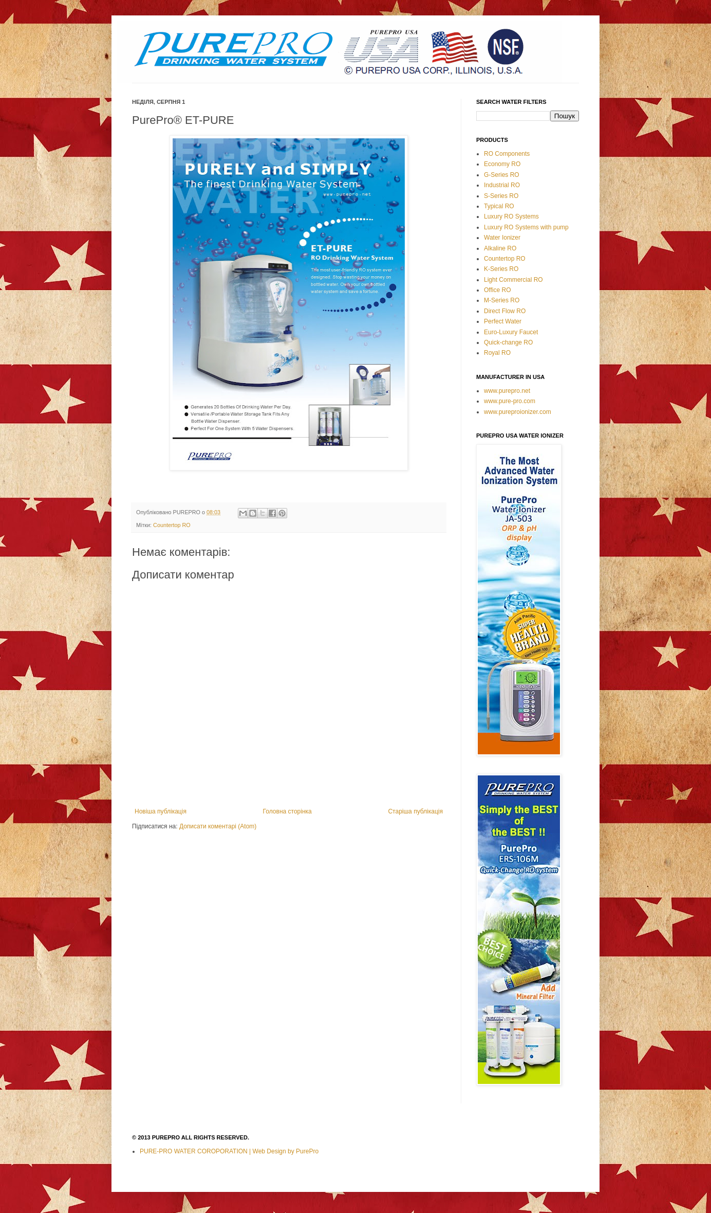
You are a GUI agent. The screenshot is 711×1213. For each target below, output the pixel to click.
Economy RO (502, 164)
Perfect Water (502, 321)
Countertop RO (172, 525)
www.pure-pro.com (509, 401)
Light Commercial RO (513, 279)
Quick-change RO (508, 342)
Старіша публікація (415, 811)
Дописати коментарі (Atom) (217, 826)
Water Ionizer (502, 237)
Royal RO (497, 352)
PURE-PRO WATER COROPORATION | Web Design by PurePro (229, 1151)
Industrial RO (502, 185)
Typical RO (499, 206)
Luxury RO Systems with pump (526, 227)
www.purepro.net (507, 390)
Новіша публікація (160, 811)
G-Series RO (501, 174)
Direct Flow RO (505, 311)
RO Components (507, 153)
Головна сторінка (287, 811)
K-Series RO (501, 269)
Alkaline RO (500, 248)
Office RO (497, 290)
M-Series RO (501, 300)
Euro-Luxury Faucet (511, 332)
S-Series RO (501, 196)
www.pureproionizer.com (517, 411)
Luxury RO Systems (511, 216)
